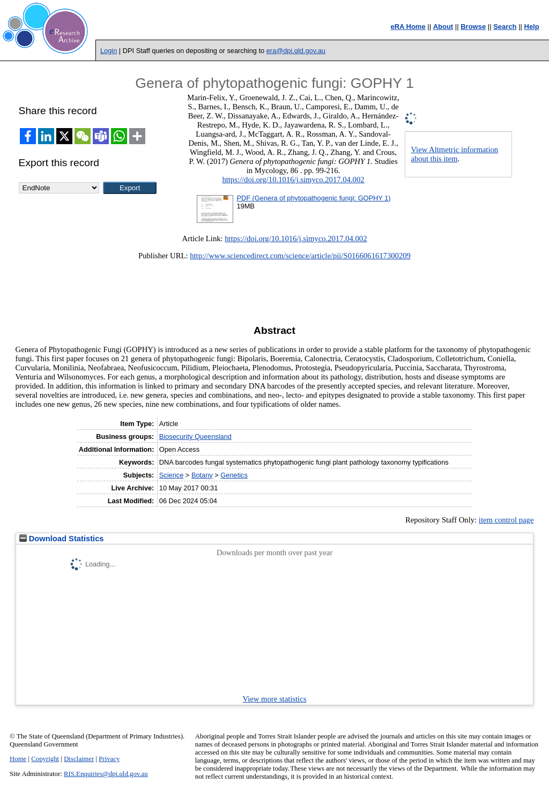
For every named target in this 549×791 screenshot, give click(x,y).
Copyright (45, 759)
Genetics (234, 475)
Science (171, 475)
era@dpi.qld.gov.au (295, 51)
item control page (506, 520)
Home (18, 759)
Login (108, 51)
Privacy (109, 759)
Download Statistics (61, 538)
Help (531, 27)
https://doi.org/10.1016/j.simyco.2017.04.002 (293, 179)
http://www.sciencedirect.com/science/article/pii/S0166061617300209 (300, 255)
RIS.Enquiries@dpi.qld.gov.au (106, 774)
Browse (473, 27)
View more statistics (275, 699)
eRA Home (407, 27)
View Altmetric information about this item (454, 154)
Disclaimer (79, 759)
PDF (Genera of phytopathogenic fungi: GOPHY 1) (313, 198)
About (443, 27)
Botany (202, 475)
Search (504, 27)
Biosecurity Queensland (195, 436)
